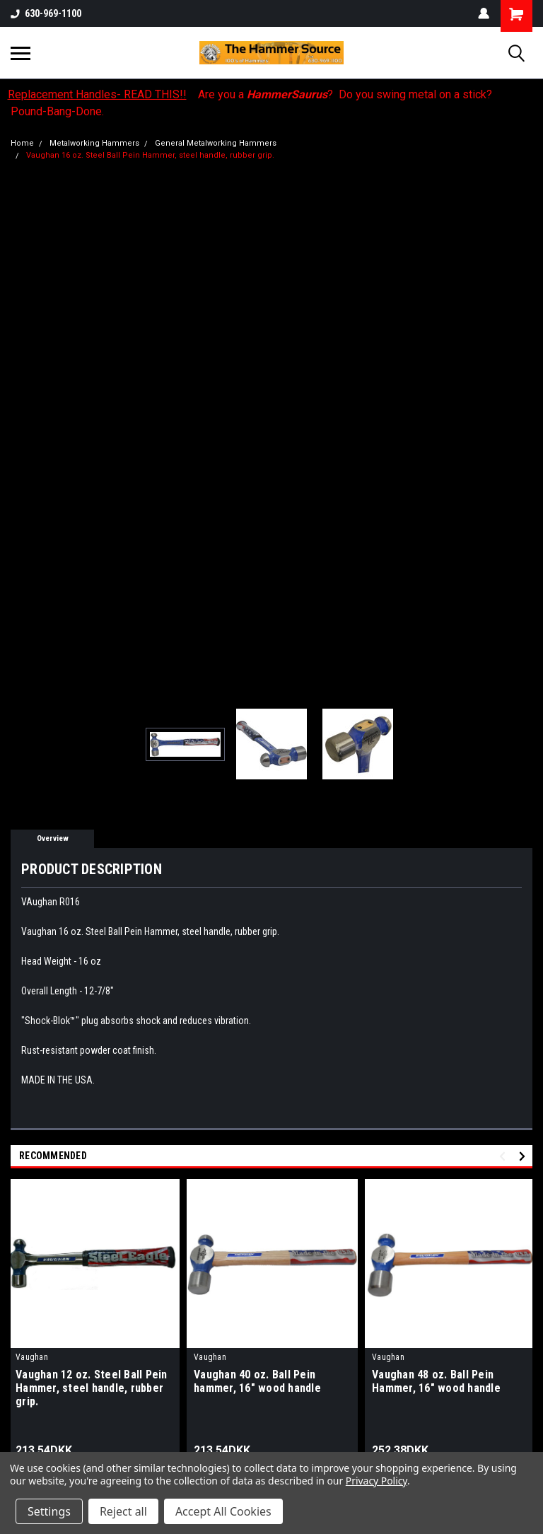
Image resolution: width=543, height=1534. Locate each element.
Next (524, 1156)
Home (22, 143)
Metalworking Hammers (94, 143)
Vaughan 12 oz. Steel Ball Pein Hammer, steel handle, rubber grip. (92, 1388)
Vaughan (32, 1357)
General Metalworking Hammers (215, 143)
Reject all (123, 1511)
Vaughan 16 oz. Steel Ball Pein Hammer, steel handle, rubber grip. (150, 155)
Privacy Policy (376, 1480)
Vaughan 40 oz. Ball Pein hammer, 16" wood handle (257, 1381)
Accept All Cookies (223, 1511)
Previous (504, 1156)
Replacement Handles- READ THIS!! (97, 94)
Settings (49, 1511)
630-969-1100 (46, 13)
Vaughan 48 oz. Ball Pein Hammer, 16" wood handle (436, 1381)
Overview (53, 838)
